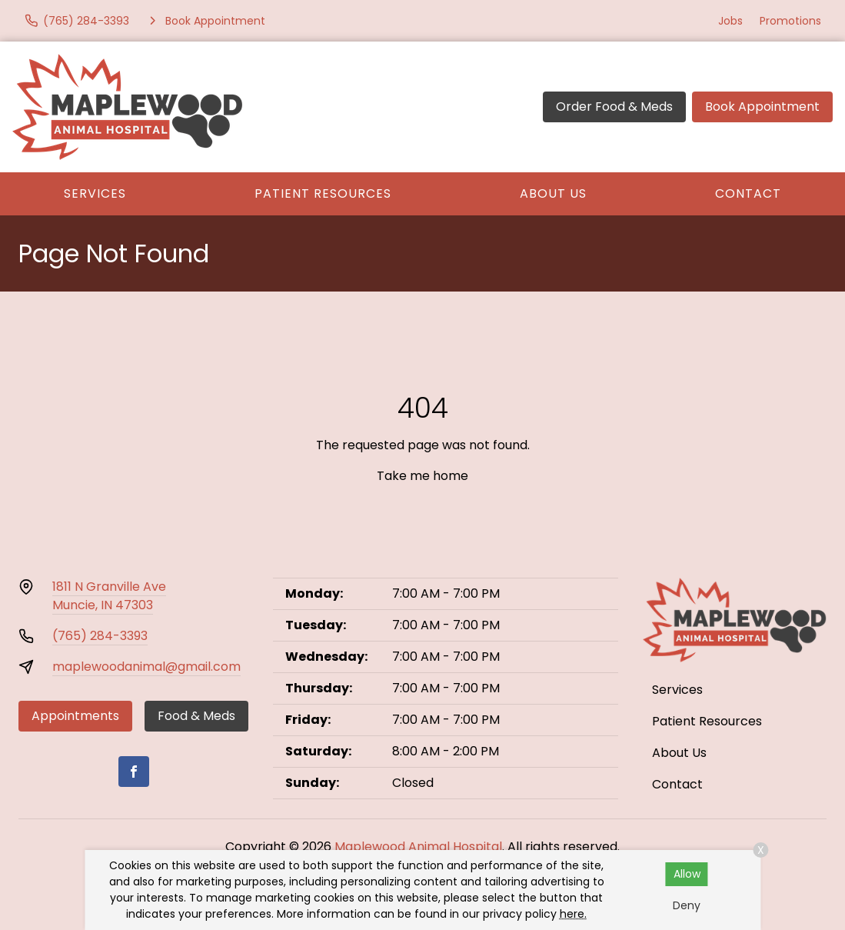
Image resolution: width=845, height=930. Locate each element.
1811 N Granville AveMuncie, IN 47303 (109, 596)
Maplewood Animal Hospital (418, 846)
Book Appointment (762, 106)
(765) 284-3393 (100, 636)
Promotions (790, 20)
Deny (686, 905)
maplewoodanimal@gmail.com (146, 666)
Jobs (730, 20)
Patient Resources (322, 193)
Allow (687, 874)
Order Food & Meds (614, 106)
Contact (748, 193)
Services (95, 193)
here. (573, 914)
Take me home (422, 476)
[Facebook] (133, 771)
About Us (553, 193)
